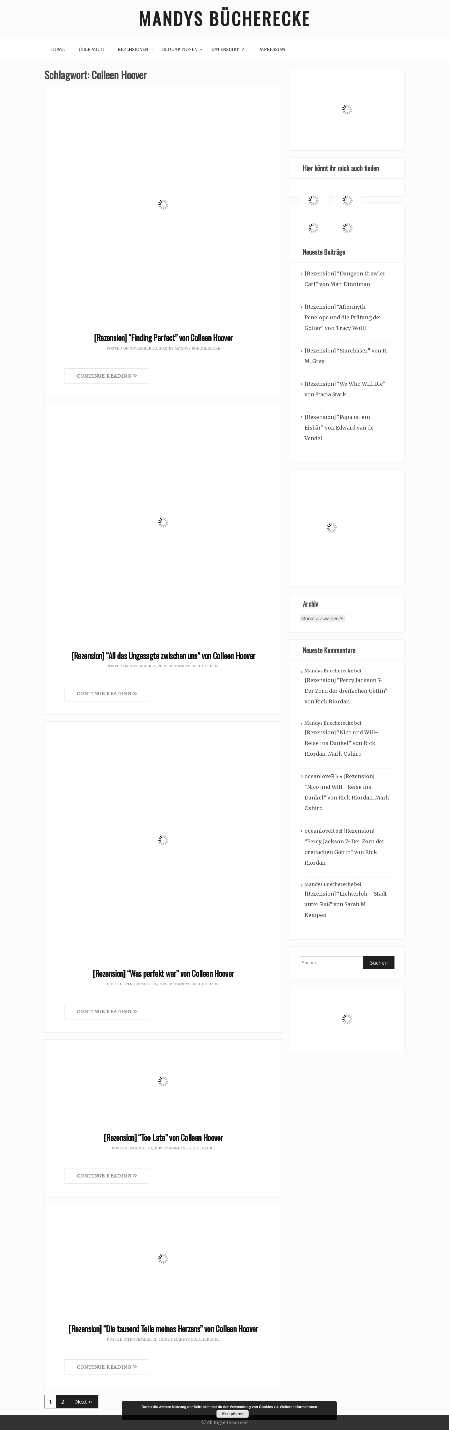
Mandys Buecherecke (197, 348)
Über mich (91, 49)
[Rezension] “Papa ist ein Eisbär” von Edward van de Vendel (339, 428)
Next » (83, 1401)
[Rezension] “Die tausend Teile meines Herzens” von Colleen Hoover (163, 1329)
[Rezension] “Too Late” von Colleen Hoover (163, 1137)
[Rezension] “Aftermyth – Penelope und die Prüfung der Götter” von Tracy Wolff (343, 318)
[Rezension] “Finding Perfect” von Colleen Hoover (163, 337)
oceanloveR (319, 776)
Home (58, 49)
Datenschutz (227, 49)
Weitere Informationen (298, 1407)
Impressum (271, 49)
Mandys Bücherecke (224, 18)
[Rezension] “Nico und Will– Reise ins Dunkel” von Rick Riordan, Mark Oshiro (341, 743)
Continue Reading (107, 376)
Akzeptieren (233, 1414)
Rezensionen (133, 49)
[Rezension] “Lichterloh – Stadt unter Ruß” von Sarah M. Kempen (345, 905)
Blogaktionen (179, 49)
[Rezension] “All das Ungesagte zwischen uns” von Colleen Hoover (163, 655)
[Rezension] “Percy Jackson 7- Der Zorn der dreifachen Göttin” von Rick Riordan (345, 691)
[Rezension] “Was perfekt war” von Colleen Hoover (163, 973)
